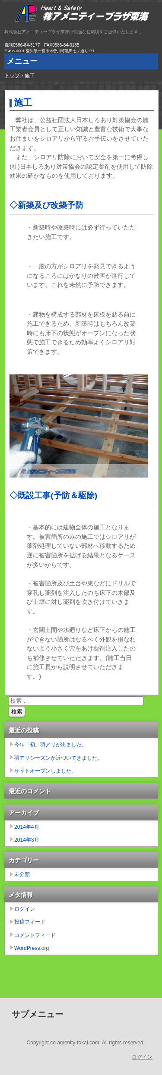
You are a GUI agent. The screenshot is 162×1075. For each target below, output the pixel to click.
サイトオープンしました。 (45, 771)
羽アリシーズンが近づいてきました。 (58, 758)
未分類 (22, 874)
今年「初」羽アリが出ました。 (50, 745)
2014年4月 (26, 827)
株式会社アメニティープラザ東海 (81, 15)
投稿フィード (29, 922)
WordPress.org (31, 948)
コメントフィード (35, 935)
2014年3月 (26, 840)
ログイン (24, 909)
